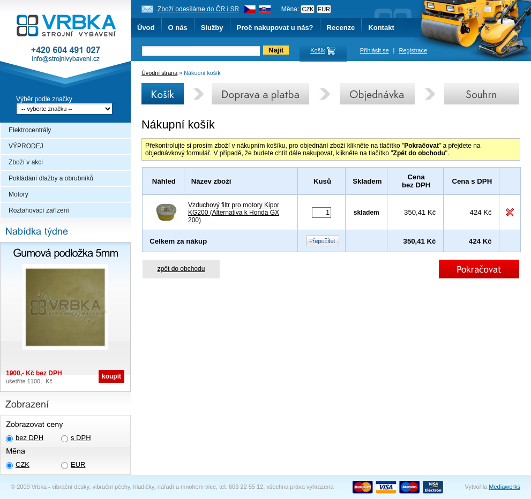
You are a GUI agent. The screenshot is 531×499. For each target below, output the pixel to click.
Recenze (341, 28)
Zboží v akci (26, 162)
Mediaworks (504, 486)
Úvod (146, 28)
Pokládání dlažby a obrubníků (51, 178)
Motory (18, 194)
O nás (178, 28)
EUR (78, 464)
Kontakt (381, 28)
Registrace (413, 50)
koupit (111, 376)
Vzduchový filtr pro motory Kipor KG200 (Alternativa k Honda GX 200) (233, 212)
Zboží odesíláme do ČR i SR (198, 9)
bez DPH (29, 438)
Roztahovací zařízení (39, 210)
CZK (22, 464)
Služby (212, 28)
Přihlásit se (374, 50)
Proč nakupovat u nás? (275, 28)
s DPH (81, 438)
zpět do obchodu (181, 269)
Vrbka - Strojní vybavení (65, 45)
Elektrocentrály (30, 130)
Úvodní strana (159, 73)
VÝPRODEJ (26, 146)
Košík (317, 50)
